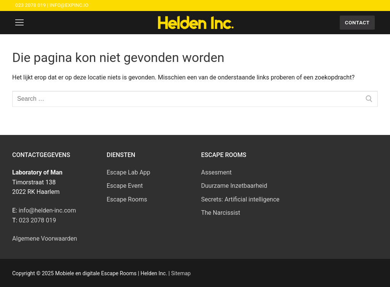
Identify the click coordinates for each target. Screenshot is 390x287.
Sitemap (180, 273)
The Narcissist (220, 212)
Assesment (216, 172)
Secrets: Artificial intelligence (240, 199)
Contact (357, 22)
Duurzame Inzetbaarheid (234, 185)
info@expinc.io (69, 5)
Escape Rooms (127, 199)
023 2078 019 (30, 5)
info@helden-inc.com (47, 210)
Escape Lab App (128, 172)
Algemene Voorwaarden (44, 238)
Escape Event (125, 185)
